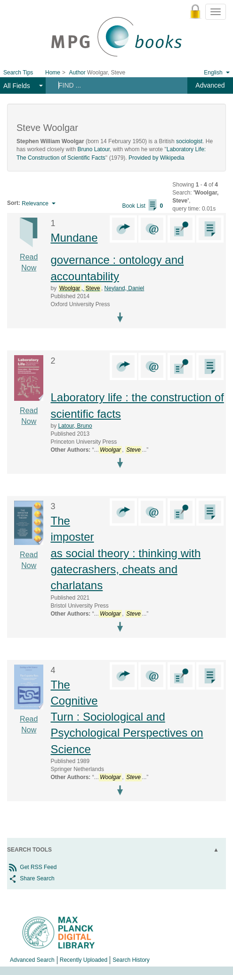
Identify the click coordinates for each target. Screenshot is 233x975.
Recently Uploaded (83, 960)
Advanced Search (32, 960)
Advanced (210, 85)
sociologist (189, 141)
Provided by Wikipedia (157, 157)
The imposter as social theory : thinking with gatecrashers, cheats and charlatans (125, 553)
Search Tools (29, 849)
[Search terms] (114, 85)
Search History (131, 960)
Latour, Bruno (75, 425)
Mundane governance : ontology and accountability (117, 257)
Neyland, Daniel (124, 288)
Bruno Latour (93, 149)
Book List (142, 206)
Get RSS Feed (31, 867)
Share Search (31, 878)
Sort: (13, 203)
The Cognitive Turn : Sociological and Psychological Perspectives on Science (126, 717)
